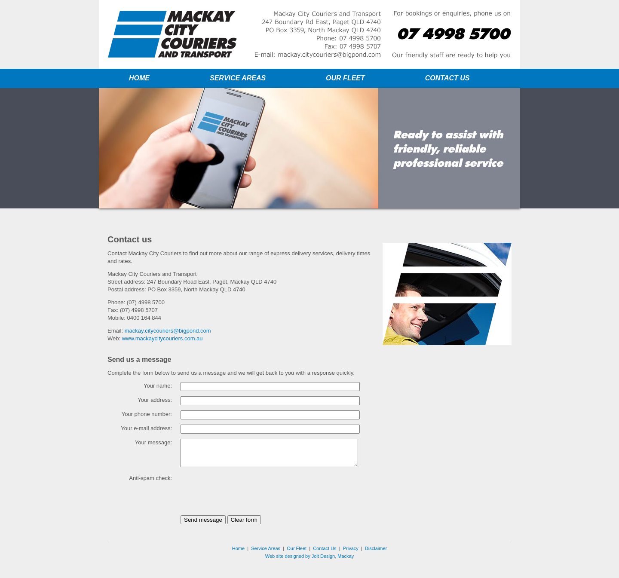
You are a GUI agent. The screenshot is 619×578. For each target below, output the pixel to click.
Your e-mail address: (146, 428)
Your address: (155, 400)
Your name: (158, 385)
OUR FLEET (345, 78)
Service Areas (265, 561)
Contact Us (324, 561)
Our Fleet (296, 561)
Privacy (351, 561)
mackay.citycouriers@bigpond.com (168, 330)
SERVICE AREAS (238, 78)
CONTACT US (447, 78)
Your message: (153, 442)
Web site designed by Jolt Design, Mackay (309, 569)
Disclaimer (376, 561)
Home (238, 561)
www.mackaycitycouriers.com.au (162, 338)
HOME (139, 78)
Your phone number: (147, 414)
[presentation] (246, 504)
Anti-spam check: (150, 491)
